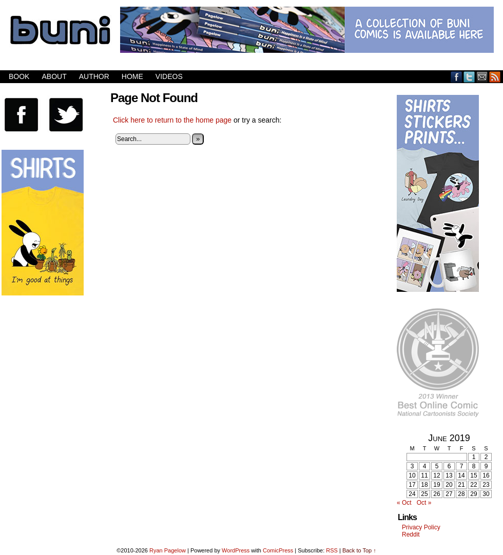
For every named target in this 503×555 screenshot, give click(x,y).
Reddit (411, 534)
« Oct (404, 502)
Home (132, 76)
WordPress (235, 550)
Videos (169, 76)
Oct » (424, 502)
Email (482, 76)
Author (94, 76)
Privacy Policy (421, 527)
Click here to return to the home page (172, 120)
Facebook (456, 76)
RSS (495, 76)
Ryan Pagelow (167, 550)
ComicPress (278, 550)
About (54, 76)
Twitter (469, 76)
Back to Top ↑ (359, 550)
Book (19, 76)
